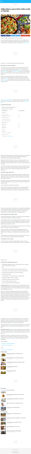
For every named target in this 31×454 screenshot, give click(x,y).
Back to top (15, 449)
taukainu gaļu (5, 71)
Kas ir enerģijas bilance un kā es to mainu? (13, 426)
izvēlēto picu (20, 70)
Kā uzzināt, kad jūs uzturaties (11, 370)
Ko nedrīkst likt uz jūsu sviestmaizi (12, 366)
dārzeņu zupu (4, 80)
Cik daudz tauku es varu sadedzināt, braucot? (14, 413)
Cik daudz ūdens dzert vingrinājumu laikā (13, 407)
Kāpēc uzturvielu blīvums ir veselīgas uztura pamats (15, 403)
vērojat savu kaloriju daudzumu (7, 99)
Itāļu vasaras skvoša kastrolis (7, 345)
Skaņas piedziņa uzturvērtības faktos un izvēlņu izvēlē (15, 394)
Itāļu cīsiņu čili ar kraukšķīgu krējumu (8, 343)
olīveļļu (6, 78)
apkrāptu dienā (26, 42)
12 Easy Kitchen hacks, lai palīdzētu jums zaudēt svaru (15, 398)
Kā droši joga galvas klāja (10, 390)
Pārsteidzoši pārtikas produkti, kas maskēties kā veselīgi (15, 362)
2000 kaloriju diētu (10, 136)
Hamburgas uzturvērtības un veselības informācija (15, 353)
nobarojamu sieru (15, 71)
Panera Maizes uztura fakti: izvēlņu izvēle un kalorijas (15, 357)
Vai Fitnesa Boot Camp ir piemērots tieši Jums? (14, 422)
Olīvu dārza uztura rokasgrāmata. (7, 349)
